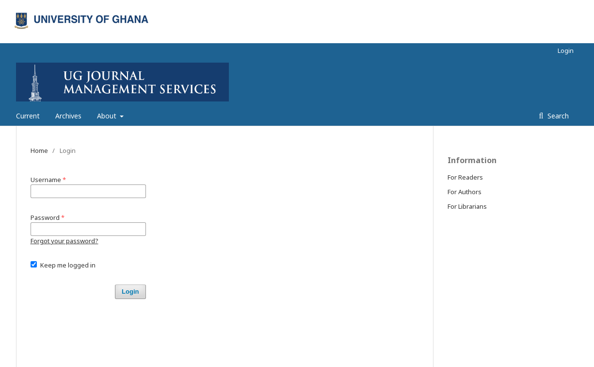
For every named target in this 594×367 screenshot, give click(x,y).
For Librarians (467, 206)
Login (566, 50)
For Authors (465, 191)
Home (39, 150)
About (107, 115)
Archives (68, 115)
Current (28, 115)
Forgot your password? (64, 240)
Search (557, 115)
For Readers (465, 177)
